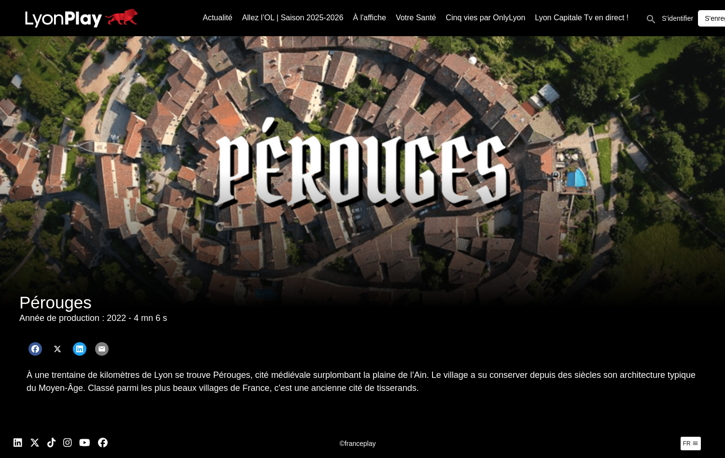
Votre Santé (416, 18)
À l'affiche (369, 18)
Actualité (217, 18)
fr (690, 443)
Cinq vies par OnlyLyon (486, 18)
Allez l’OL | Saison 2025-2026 (292, 18)
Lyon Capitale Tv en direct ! (581, 18)
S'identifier (677, 18)
